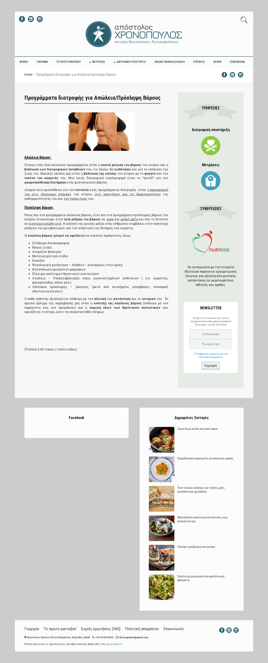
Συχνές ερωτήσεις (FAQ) (101, 628)
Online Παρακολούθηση (169, 62)
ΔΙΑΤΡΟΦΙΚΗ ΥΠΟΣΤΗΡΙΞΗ (131, 62)
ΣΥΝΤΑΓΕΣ (199, 62)
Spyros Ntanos (114, 644)
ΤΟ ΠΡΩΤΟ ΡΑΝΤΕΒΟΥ (68, 62)
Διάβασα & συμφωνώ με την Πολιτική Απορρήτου (212, 355)
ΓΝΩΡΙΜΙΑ (42, 62)
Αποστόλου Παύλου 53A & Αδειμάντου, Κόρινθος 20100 (58, 637)
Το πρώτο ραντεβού (60, 628)
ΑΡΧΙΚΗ (23, 62)
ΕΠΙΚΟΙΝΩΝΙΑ (237, 62)
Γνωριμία (31, 628)
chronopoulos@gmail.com (133, 637)
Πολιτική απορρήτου (142, 628)
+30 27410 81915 (104, 637)
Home (28, 74)
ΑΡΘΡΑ (217, 62)
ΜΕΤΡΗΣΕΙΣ (98, 62)
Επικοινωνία (173, 628)
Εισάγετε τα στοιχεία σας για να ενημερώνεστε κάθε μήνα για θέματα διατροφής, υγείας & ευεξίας (210, 321)
